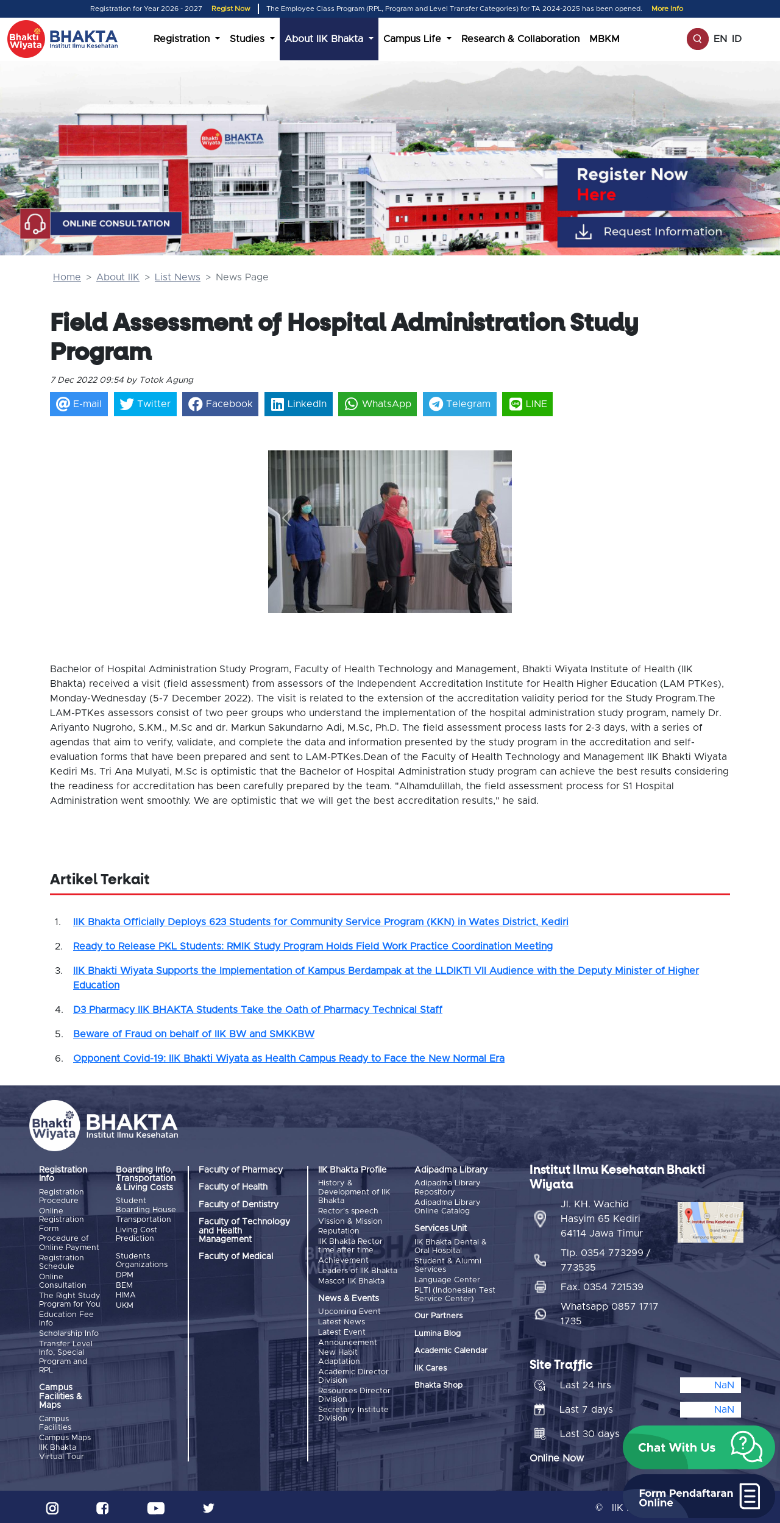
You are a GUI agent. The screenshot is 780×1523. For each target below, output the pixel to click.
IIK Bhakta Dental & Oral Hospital (450, 1246)
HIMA (126, 1295)
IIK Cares (430, 1367)
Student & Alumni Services (447, 1265)
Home (67, 277)
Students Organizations (142, 1260)
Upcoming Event (349, 1311)
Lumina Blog (437, 1333)
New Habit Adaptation (339, 1355)
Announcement (347, 1340)
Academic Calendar (451, 1350)
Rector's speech (348, 1211)
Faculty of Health (233, 1187)
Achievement (343, 1260)
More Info (667, 8)
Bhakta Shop (438, 1385)
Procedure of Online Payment (69, 1243)
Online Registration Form (61, 1220)
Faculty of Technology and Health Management (244, 1231)
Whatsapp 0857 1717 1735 (610, 1311)
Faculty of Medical (236, 1256)
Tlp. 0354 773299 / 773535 (606, 1258)
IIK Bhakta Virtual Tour (61, 1450)
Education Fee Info (66, 1318)
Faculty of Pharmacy (241, 1170)
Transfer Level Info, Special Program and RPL (66, 1355)
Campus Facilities (55, 1421)
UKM (124, 1304)
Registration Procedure (61, 1196)
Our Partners (438, 1315)
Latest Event (342, 1331)
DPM (124, 1275)
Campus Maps (65, 1436)
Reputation (339, 1231)
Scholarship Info (69, 1333)
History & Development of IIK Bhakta (354, 1192)
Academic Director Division (353, 1373)
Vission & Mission (350, 1221)
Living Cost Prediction (136, 1234)
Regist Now (230, 8)
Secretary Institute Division (353, 1411)
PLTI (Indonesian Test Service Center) (454, 1293)
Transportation (143, 1220)
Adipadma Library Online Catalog (447, 1206)
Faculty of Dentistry (238, 1205)
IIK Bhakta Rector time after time (350, 1245)
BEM (124, 1284)
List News (177, 277)
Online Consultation (63, 1280)
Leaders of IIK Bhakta (357, 1270)
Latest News (341, 1320)
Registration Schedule (61, 1262)
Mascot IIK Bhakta (351, 1279)
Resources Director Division (354, 1392)
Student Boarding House (146, 1205)
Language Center (447, 1279)
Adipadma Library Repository (447, 1187)
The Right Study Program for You (70, 1299)
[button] (286, 518)
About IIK (118, 277)
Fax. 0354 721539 (602, 1285)
